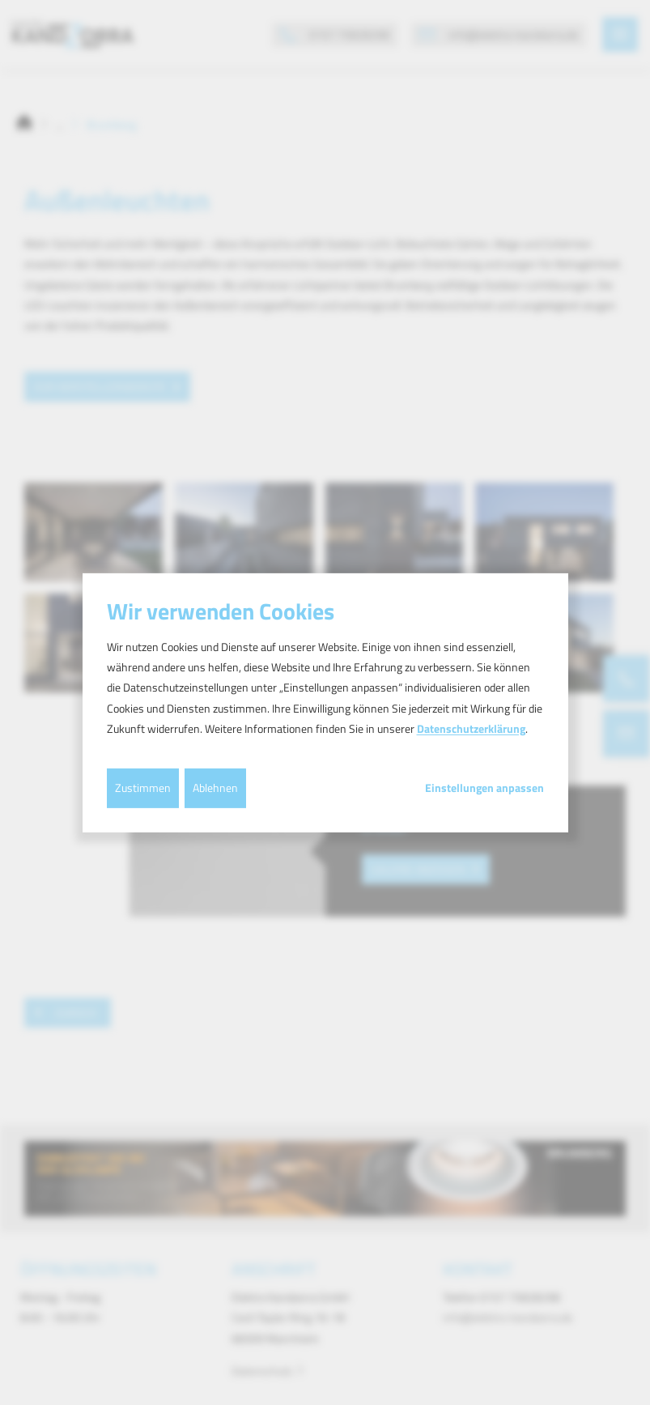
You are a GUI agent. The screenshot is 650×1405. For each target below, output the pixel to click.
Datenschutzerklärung (471, 728)
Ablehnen (215, 787)
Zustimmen (143, 787)
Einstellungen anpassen (484, 788)
